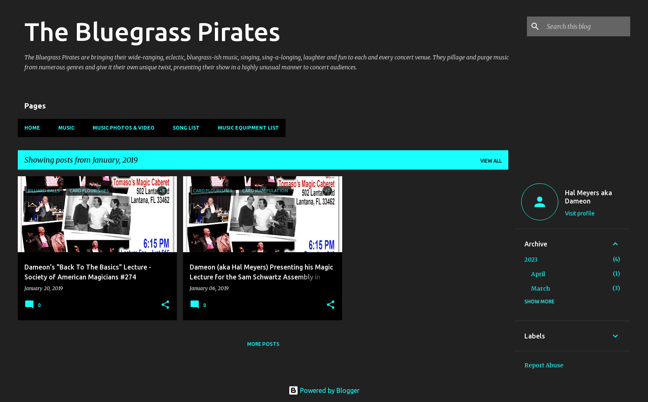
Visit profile (580, 213)
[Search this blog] (586, 26)
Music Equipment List (248, 127)
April (538, 274)
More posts (263, 344)
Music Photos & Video (124, 127)
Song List (186, 127)
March (540, 288)
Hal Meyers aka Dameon (588, 197)
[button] (165, 305)
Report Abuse (543, 365)
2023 (531, 259)
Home (32, 127)
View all (491, 160)
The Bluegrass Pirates (152, 31)
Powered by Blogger (324, 390)
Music (66, 127)
